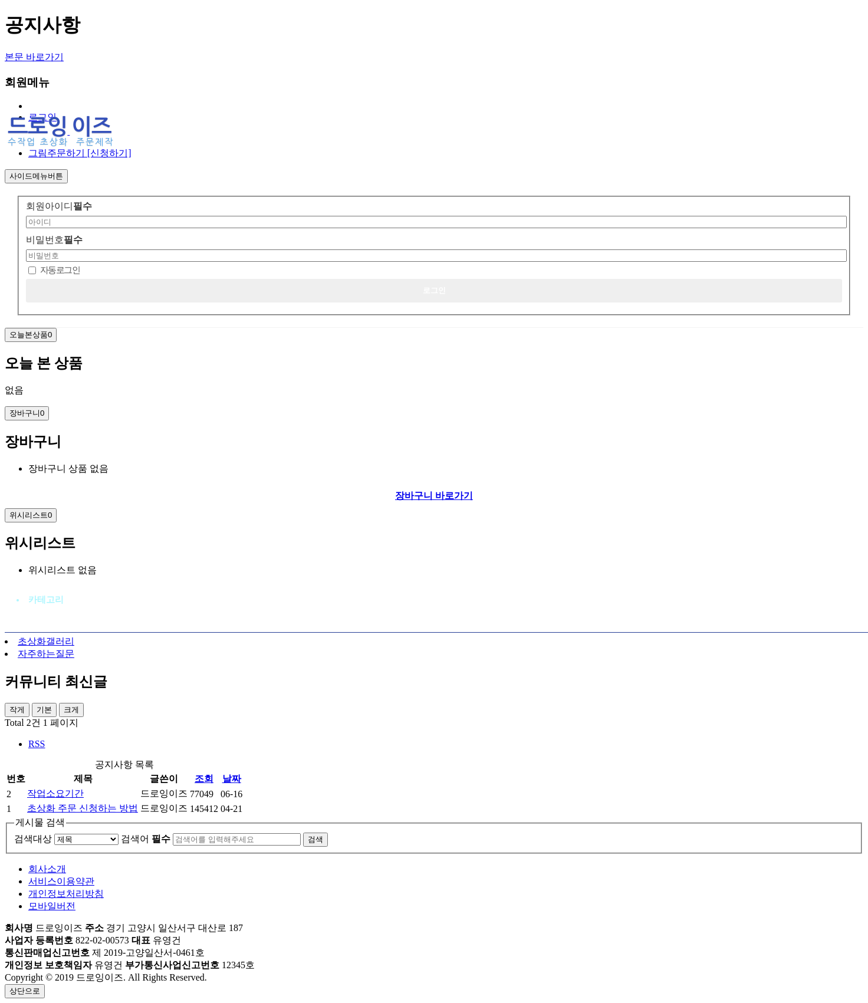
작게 (17, 709)
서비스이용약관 (61, 881)
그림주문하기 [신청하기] (79, 153)
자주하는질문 (46, 654)
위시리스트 (30, 515)
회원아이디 (59, 206)
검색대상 (33, 839)
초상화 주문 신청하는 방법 (82, 808)
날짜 (231, 779)
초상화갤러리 (46, 641)
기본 (44, 709)
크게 (71, 709)
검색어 (145, 839)
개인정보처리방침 (66, 894)
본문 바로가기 (34, 57)
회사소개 (47, 869)
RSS (36, 744)
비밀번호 (54, 240)
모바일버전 (51, 906)
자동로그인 (60, 270)
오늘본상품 (30, 334)
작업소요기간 (55, 793)
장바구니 (26, 413)
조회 (204, 779)
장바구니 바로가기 (434, 496)
